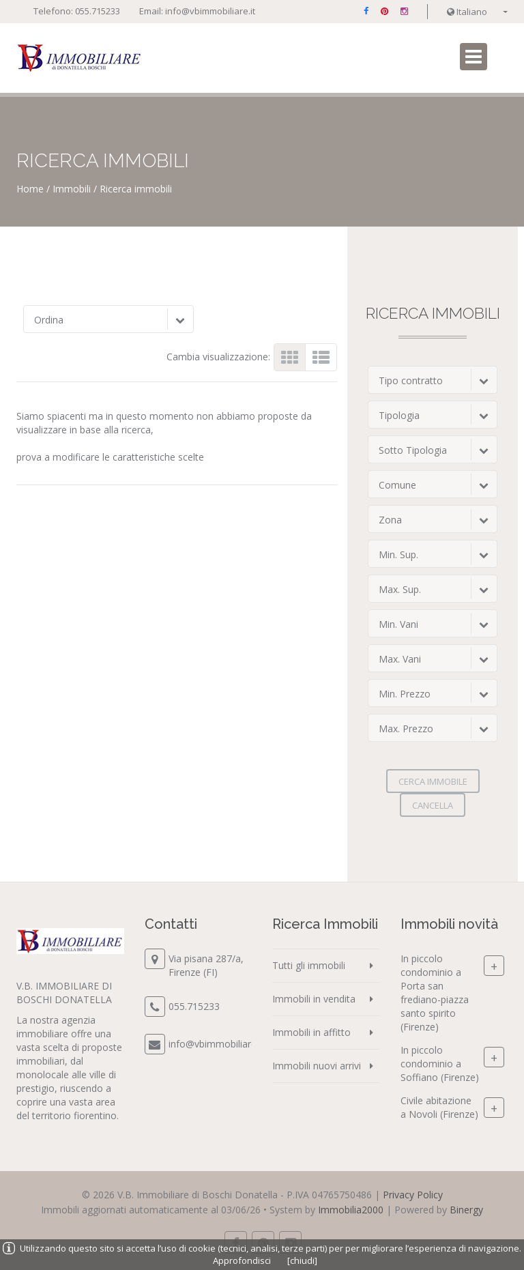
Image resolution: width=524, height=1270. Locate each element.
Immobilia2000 (350, 1209)
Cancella (432, 805)
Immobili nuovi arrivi (316, 1065)
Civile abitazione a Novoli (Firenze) (439, 1107)
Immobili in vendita (313, 998)
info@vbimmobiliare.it (210, 11)
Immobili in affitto (311, 1032)
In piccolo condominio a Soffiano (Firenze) (440, 1063)
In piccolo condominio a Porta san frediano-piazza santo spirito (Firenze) (435, 992)
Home (30, 188)
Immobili (72, 188)
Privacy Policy (413, 1194)
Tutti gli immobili (308, 965)
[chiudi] (302, 1260)
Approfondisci (242, 1260)
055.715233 (97, 11)
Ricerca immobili (136, 188)
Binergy (466, 1209)
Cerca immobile (432, 781)
